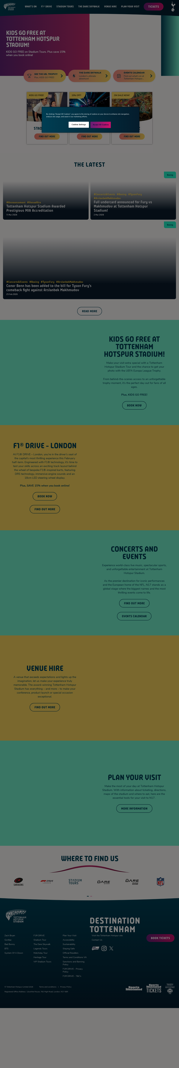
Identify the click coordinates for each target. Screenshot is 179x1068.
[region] (90, 120)
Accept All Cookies (101, 125)
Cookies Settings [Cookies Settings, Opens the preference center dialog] (79, 124)
